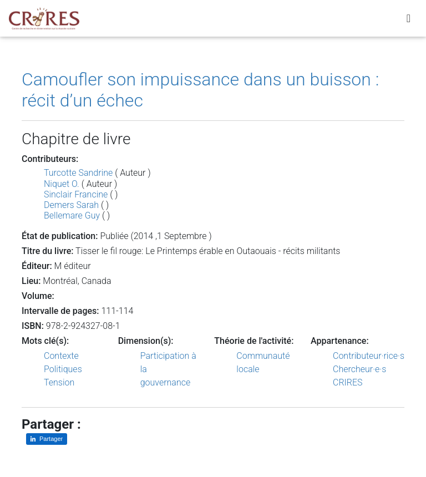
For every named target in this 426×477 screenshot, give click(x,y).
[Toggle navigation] (408, 20)
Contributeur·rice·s (368, 356)
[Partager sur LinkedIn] (46, 439)
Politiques (63, 369)
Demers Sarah (71, 205)
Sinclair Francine (76, 194)
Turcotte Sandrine (78, 173)
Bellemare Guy (72, 215)
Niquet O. (61, 184)
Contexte (61, 356)
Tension (59, 382)
